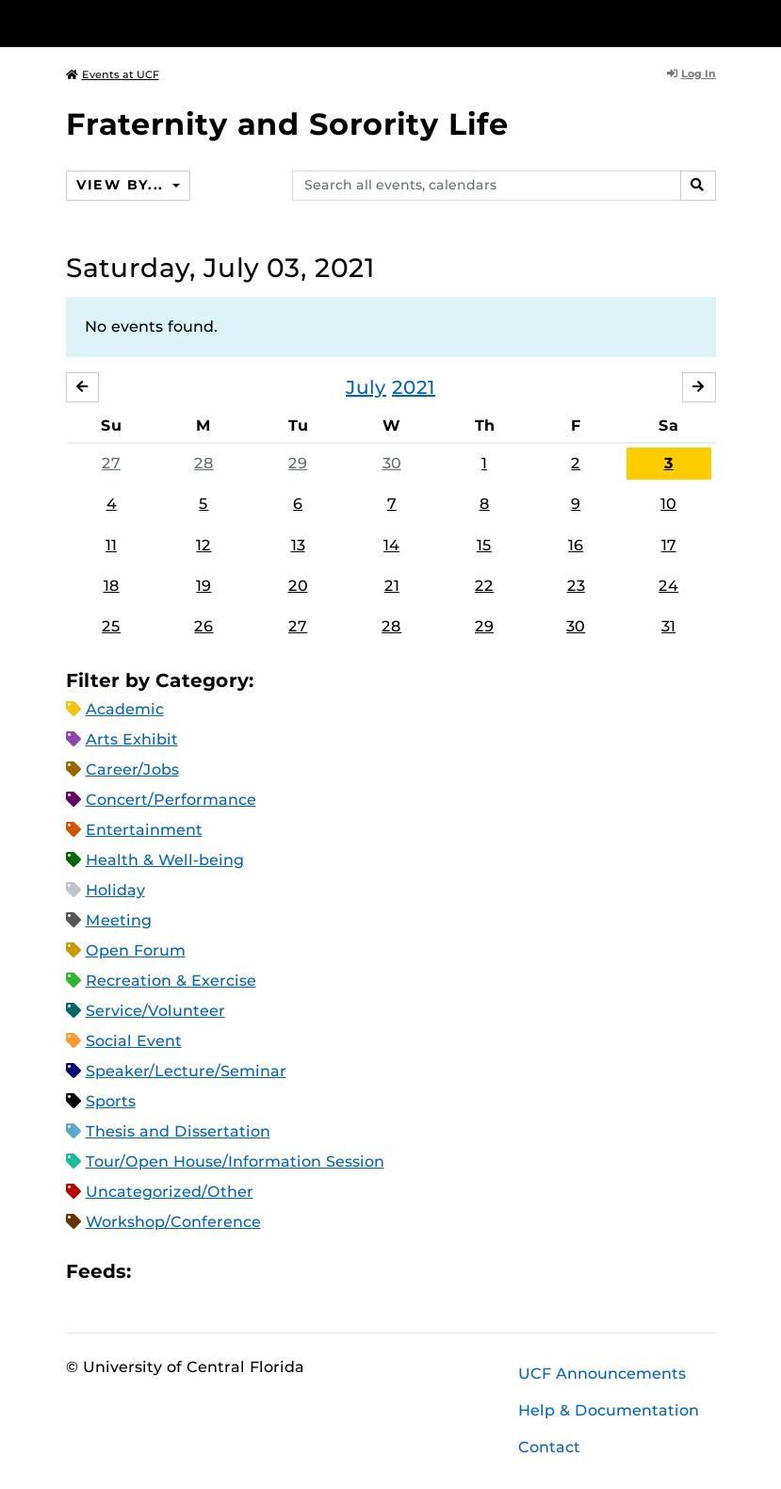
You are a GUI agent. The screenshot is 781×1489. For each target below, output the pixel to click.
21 (391, 586)
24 (668, 586)
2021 (413, 387)
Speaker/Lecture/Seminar (186, 1071)
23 (576, 586)
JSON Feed (284, 1271)
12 (203, 545)
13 (298, 545)
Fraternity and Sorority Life (287, 124)
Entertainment (144, 830)
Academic (125, 709)
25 (111, 626)
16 (575, 545)
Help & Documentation (608, 1410)
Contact (549, 1447)
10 (668, 504)
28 (204, 463)
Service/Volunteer (155, 1011)
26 (203, 626)
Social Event (134, 1041)
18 (112, 586)
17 (668, 545)
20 (298, 586)
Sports (111, 1101)
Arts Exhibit (132, 739)
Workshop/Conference (173, 1222)
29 (297, 463)
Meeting (119, 920)
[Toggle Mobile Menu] (711, 22)
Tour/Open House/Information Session (235, 1161)
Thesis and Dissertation (178, 1131)
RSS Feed (219, 1271)
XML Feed (252, 1271)
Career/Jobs (132, 769)
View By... (122, 184)
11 (111, 545)
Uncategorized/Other (169, 1192)
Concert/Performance (171, 800)
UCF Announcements (602, 1374)
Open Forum (136, 950)
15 (484, 545)
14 (391, 545)
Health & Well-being (165, 860)
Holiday (115, 890)
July (366, 387)
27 (111, 463)
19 (203, 586)
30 (391, 463)
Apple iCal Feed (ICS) (155, 1271)
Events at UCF (112, 74)
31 (668, 626)
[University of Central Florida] (191, 23)
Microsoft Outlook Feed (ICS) (187, 1271)
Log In (691, 73)
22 (484, 586)
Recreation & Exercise (171, 981)
